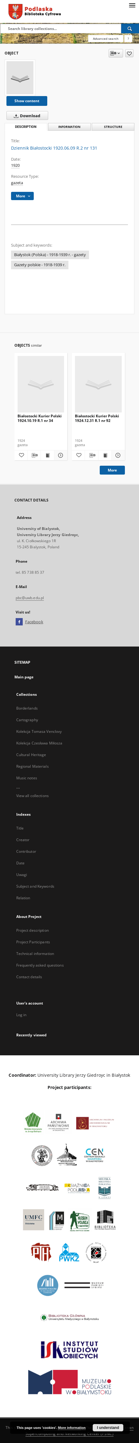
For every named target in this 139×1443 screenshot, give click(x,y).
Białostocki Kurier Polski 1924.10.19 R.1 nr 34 (39, 418)
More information (72, 1428)
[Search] (130, 28)
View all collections (32, 795)
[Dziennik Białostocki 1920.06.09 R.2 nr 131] (19, 77)
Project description (32, 930)
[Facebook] (19, 622)
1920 (15, 165)
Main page (24, 677)
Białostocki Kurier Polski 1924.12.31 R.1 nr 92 (97, 418)
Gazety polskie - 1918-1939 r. (39, 264)
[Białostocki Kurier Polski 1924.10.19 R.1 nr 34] (41, 384)
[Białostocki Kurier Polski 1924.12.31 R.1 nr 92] (98, 384)
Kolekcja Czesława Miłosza (39, 743)
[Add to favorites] (129, 53)
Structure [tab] (113, 127)
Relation (23, 897)
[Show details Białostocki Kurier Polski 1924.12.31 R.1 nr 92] (117, 455)
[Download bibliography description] (34, 455)
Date (20, 863)
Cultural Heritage (31, 754)
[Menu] (131, 5)
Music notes (26, 778)
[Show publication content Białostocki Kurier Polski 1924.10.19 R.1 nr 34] (47, 455)
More (112, 470)
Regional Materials (32, 766)
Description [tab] (26, 127)
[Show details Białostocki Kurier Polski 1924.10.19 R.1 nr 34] (59, 455)
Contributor (26, 851)
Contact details (29, 976)
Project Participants (33, 942)
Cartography (27, 719)
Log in (21, 1014)
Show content (26, 100)
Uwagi (21, 874)
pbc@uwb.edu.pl (30, 597)
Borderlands (27, 708)
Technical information (35, 953)
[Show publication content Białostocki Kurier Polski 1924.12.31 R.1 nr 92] (104, 455)
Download (25, 115)
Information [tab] (69, 127)
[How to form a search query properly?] (128, 38)
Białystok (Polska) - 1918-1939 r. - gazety (50, 254)
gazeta (17, 182)
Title (20, 828)
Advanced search (105, 38)
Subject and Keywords (35, 886)
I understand (108, 1428)
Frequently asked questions (40, 965)
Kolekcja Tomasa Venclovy (39, 731)
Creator (23, 839)
